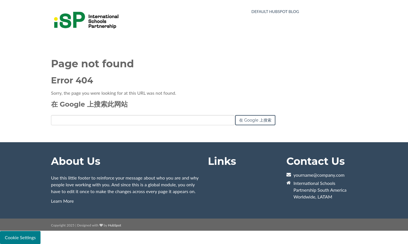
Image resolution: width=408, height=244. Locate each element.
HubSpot (114, 225)
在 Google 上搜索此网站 (89, 104)
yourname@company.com (319, 175)
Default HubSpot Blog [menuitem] (275, 11)
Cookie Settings (20, 237)
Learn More (62, 201)
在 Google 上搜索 (255, 120)
